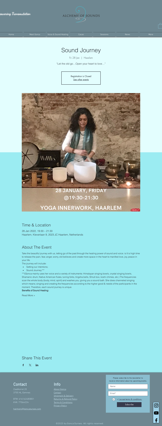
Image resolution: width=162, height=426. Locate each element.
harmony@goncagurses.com (27, 409)
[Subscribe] (129, 404)
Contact (57, 392)
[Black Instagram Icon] (156, 405)
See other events (81, 79)
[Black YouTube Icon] (156, 413)
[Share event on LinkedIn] (37, 365)
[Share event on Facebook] (23, 365)
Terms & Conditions (63, 402)
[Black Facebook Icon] (156, 420)
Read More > (28, 295)
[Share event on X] (30, 365)
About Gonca (60, 389)
